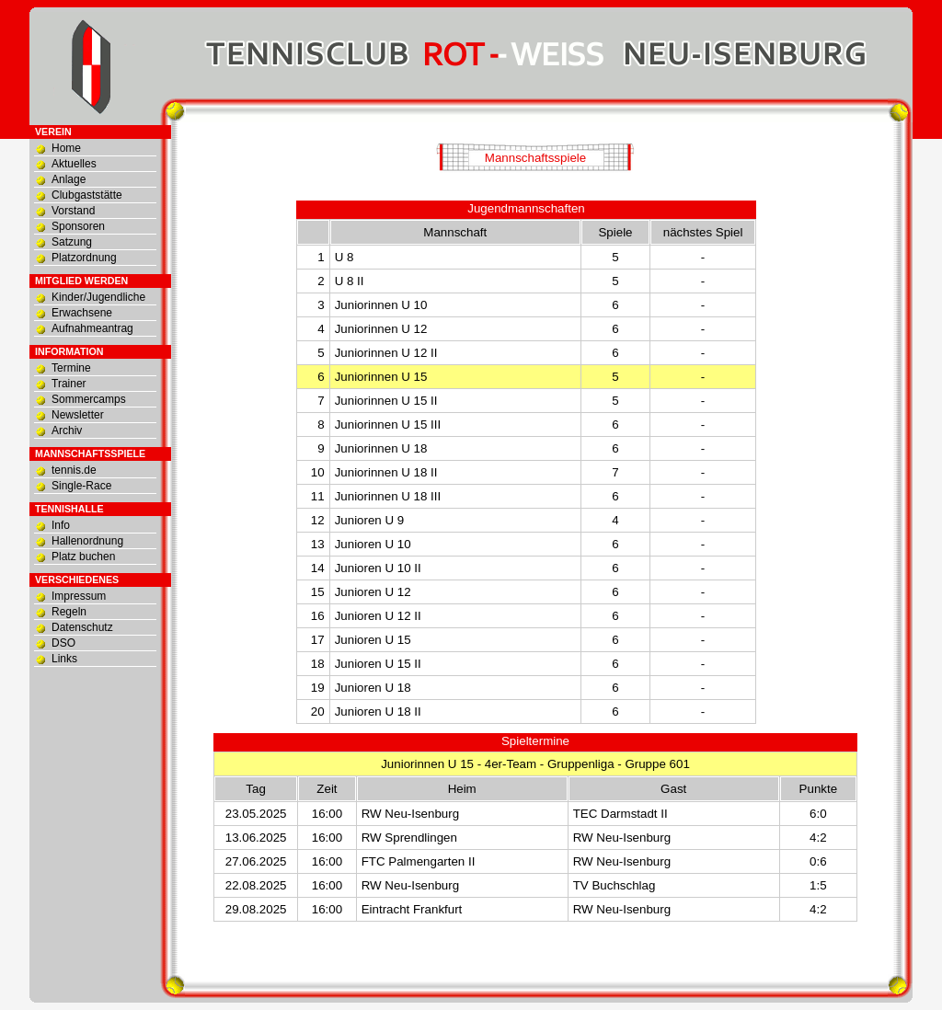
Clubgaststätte (87, 195)
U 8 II (349, 281)
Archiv (67, 430)
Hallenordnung (87, 540)
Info (61, 525)
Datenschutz (82, 627)
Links (64, 658)
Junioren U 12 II (378, 616)
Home (66, 148)
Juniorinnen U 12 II (386, 353)
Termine (71, 368)
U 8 (344, 257)
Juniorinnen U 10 (381, 305)
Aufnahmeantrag (92, 328)
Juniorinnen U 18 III (388, 496)
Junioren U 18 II (378, 711)
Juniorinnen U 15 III (388, 424)
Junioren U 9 (370, 520)
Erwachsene (82, 312)
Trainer (69, 383)
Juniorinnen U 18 (381, 448)
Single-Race (81, 485)
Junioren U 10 (373, 544)
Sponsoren (78, 226)
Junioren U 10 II (378, 568)
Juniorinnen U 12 (381, 329)
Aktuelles (74, 163)
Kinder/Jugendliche (98, 297)
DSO (63, 643)
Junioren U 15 (373, 640)
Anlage (69, 179)
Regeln (69, 611)
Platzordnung (84, 257)
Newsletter (78, 414)
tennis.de (74, 470)
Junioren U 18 (373, 687)
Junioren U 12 (373, 592)
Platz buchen (83, 556)
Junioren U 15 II (378, 664)
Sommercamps (89, 399)
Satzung (72, 241)
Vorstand (73, 210)
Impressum (79, 596)
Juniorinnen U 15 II (386, 400)
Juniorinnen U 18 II (386, 472)
